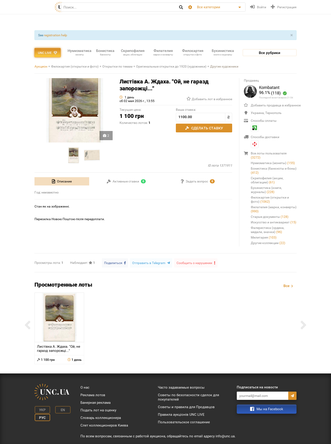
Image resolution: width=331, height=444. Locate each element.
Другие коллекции (268, 243)
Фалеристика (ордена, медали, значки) (267, 230)
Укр (41, 409)
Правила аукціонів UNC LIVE (181, 414)
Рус (41, 416)
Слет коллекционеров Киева (104, 425)
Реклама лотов (92, 395)
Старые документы (269, 217)
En (60, 409)
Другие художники (224, 66)
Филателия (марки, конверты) (274, 209)
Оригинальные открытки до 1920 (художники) (171, 66)
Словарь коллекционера (100, 418)
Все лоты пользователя (269, 155)
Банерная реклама (95, 402)
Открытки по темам (117, 66)
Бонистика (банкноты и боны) (274, 170)
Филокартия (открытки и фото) (75, 66)
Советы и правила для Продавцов (186, 407)
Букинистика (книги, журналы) (266, 190)
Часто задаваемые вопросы (181, 387)
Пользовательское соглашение (184, 422)
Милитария (264, 237)
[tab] (61, 181)
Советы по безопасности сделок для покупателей (188, 397)
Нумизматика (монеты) (273, 163)
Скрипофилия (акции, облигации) (267, 180)
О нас (84, 387)
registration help (55, 35)
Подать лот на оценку (98, 410)
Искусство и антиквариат (273, 222)
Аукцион (40, 66)
